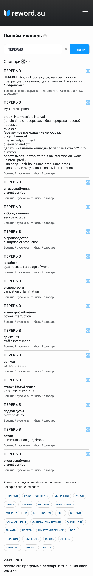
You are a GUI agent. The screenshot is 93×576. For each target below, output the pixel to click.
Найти (80, 49)
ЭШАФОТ (31, 547)
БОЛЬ (73, 530)
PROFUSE (44, 504)
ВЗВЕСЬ (27, 530)
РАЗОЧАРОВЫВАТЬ (36, 495)
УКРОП (79, 495)
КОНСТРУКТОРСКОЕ (51, 530)
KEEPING (75, 513)
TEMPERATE (31, 538)
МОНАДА (11, 513)
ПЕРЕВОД (12, 538)
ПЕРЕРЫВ (12, 495)
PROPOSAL (12, 547)
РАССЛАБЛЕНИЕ (16, 521)
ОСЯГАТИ (26, 504)
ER (25, 513)
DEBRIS (49, 538)
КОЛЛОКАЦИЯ (42, 513)
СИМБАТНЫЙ (75, 521)
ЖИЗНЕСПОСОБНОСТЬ (46, 521)
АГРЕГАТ (65, 538)
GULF (60, 513)
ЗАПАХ (10, 504)
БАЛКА (47, 547)
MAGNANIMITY (65, 504)
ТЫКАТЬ (11, 530)
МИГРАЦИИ (62, 495)
